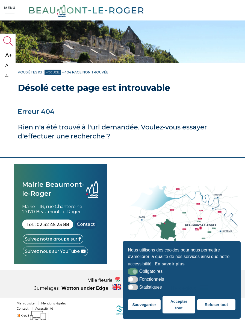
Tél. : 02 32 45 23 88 (47, 224)
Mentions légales (53, 303)
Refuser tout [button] (216, 305)
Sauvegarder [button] (144, 305)
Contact (86, 224)
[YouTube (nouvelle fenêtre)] (55, 251)
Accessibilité (44, 308)
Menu (9, 7)
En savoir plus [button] (170, 264)
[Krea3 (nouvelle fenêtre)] (31, 315)
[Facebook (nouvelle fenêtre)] (53, 239)
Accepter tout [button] (178, 304)
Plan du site (25, 303)
